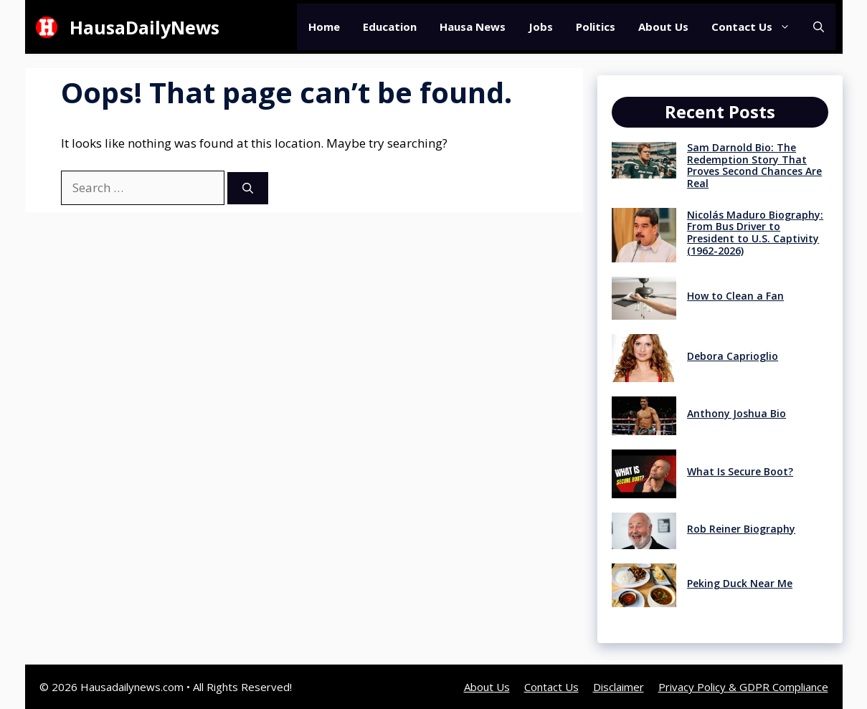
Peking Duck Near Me (739, 583)
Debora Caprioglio (732, 356)
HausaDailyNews (144, 27)
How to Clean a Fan (735, 296)
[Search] (247, 188)
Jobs (541, 26)
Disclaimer (618, 687)
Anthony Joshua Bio (736, 413)
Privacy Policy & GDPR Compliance (743, 687)
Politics (595, 26)
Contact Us (756, 27)
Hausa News (473, 26)
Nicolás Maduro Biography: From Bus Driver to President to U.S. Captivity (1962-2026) (755, 232)
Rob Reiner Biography (741, 529)
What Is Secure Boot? (740, 471)
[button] (818, 27)
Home (324, 26)
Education (390, 26)
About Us (663, 26)
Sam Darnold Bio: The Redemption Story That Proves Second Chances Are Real (754, 165)
